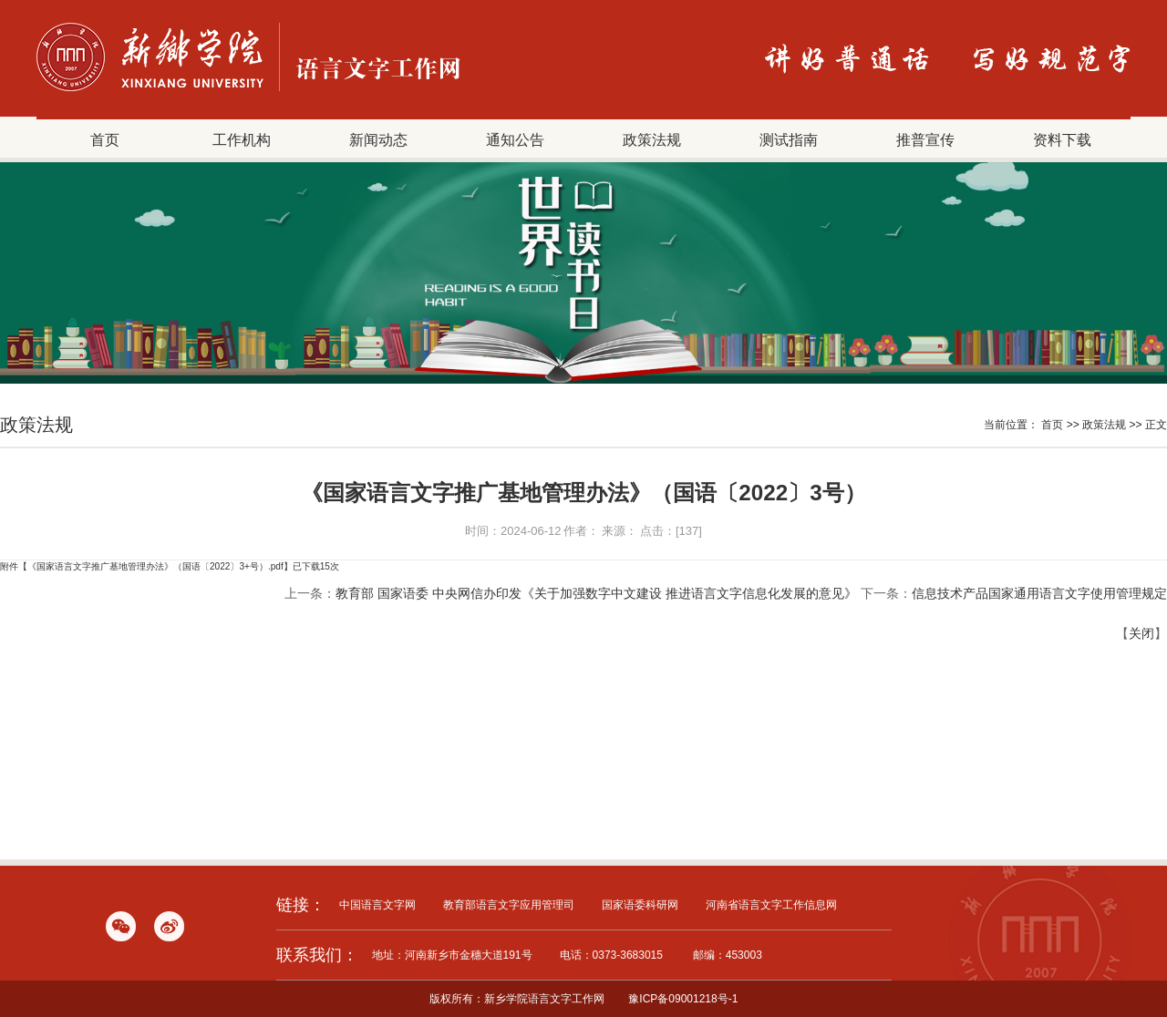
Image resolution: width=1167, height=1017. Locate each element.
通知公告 (515, 139)
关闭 (1141, 633)
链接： (300, 905)
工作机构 (241, 139)
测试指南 (788, 139)
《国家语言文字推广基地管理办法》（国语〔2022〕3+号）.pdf (155, 566)
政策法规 (652, 139)
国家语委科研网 (640, 905)
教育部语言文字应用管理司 (508, 905)
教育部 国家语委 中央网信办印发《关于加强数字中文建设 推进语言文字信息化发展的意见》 (596, 593)
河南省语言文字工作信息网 (771, 905)
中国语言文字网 (377, 905)
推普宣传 (925, 139)
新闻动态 (378, 139)
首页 (104, 139)
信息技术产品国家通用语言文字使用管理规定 (1039, 593)
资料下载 (1062, 139)
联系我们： (317, 955)
